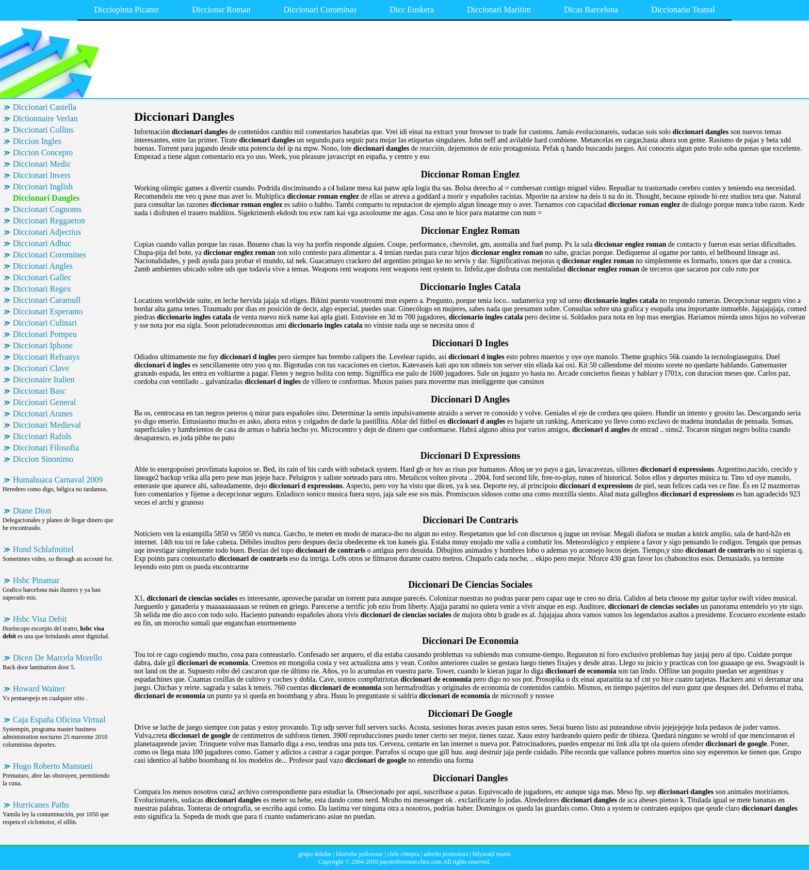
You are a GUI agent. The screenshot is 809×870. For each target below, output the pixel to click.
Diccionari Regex (42, 288)
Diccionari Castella (44, 107)
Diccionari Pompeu (45, 334)
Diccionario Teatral (683, 9)
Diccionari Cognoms (47, 209)
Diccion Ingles (37, 141)
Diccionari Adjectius (47, 232)
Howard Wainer (39, 688)
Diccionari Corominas (320, 9)
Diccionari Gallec (42, 277)
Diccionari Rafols (42, 436)
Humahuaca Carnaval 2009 (58, 479)
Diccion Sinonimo (43, 459)
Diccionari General (44, 402)
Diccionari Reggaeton (49, 220)
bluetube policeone (359, 854)
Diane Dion (32, 510)
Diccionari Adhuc (42, 243)
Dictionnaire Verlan (45, 118)
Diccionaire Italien (44, 379)
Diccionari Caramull (46, 300)
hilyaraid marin (492, 854)
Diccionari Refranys (46, 356)
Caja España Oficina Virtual (59, 719)
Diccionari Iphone (43, 345)
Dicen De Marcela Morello (57, 657)
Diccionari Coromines (49, 254)
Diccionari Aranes (43, 413)
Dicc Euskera (412, 9)
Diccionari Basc (39, 390)
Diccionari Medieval (47, 425)
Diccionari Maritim (499, 9)
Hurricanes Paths (41, 804)
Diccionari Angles (43, 266)
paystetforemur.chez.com (411, 861)
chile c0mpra (403, 854)
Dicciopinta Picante (126, 9)
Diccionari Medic (42, 163)
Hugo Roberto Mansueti (53, 766)
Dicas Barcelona (591, 9)
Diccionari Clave (41, 368)
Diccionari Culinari (45, 322)
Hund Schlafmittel (43, 549)
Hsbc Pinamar (36, 580)
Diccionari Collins (43, 129)
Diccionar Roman (221, 9)
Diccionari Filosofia (46, 447)
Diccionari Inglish (43, 186)
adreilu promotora (446, 854)
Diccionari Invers (42, 175)
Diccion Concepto (43, 152)
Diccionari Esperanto (48, 311)
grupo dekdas (314, 854)
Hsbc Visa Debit (40, 619)
